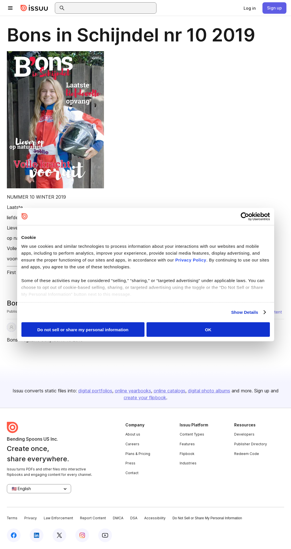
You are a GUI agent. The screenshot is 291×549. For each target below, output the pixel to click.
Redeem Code (246, 454)
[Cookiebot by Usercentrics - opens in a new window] (245, 216)
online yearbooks (133, 391)
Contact (132, 473)
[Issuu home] (34, 8)
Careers (132, 444)
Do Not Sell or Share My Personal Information (207, 518)
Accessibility (155, 518)
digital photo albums (209, 391)
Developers (244, 434)
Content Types (192, 434)
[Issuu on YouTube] (105, 535)
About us (132, 434)
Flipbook (187, 454)
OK (208, 329)
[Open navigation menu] (10, 8)
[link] (249, 8)
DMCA (118, 518)
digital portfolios (95, 391)
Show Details (244, 312)
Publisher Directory (250, 444)
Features (187, 444)
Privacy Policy (190, 259)
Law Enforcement (58, 518)
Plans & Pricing (137, 454)
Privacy (30, 518)
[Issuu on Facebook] (14, 535)
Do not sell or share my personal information (83, 329)
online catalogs (169, 391)
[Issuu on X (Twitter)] (59, 535)
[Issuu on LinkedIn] (36, 535)
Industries (188, 463)
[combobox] (111, 8)
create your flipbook (145, 397)
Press (130, 463)
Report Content (93, 518)
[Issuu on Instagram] (82, 535)
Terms (12, 518)
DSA (133, 518)
